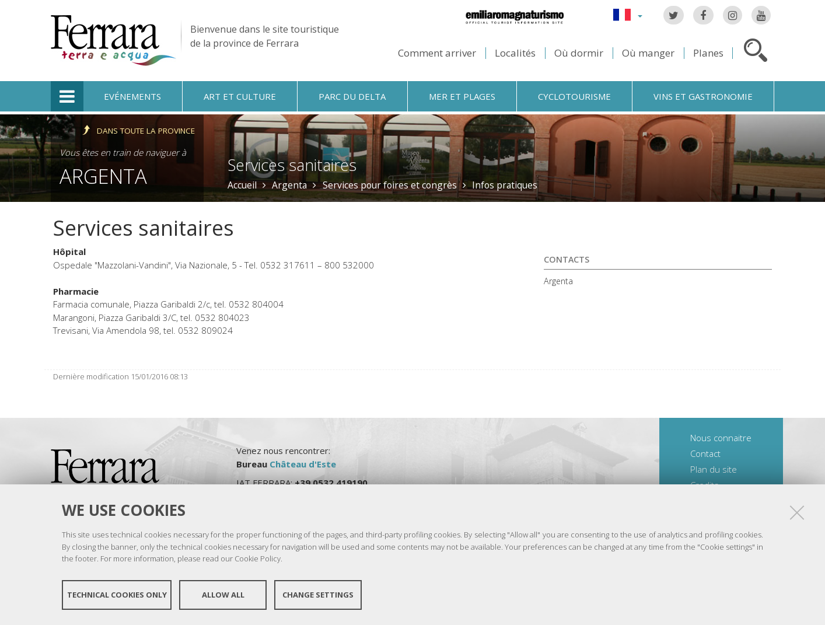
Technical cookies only (117, 594)
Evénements (132, 96)
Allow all (223, 594)
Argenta (103, 176)
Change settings (318, 594)
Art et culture (240, 96)
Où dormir (578, 53)
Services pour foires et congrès (390, 185)
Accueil (242, 185)
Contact (705, 453)
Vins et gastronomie (703, 96)
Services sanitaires (292, 165)
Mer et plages (462, 96)
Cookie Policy (258, 558)
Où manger (648, 53)
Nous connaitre (720, 438)
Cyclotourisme (574, 96)
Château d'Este (303, 464)
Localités (515, 53)
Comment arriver (437, 53)
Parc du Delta (352, 96)
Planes (708, 53)
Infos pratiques (504, 185)
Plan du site (713, 469)
